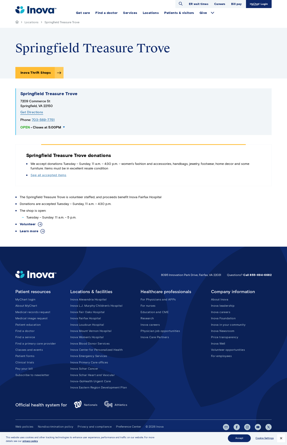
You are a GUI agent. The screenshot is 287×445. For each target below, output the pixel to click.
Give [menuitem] (203, 13)
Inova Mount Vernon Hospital (90, 331)
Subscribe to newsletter (32, 375)
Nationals (86, 405)
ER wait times (198, 4)
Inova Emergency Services (88, 356)
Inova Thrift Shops (35, 73)
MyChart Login (259, 4)
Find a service (25, 337)
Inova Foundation (223, 318)
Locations (32, 22)
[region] (143, 438)
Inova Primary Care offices (89, 362)
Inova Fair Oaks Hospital (87, 312)
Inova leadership (222, 305)
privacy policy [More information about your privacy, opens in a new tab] (30, 441)
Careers (219, 4)
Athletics (115, 405)
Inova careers (150, 324)
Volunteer (28, 224)
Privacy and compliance (95, 426)
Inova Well (218, 343)
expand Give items (212, 13)
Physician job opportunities (160, 331)
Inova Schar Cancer (84, 368)
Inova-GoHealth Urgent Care (90, 381)
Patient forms (24, 356)
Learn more (29, 231)
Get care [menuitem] (83, 13)
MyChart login (25, 299)
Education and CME (155, 312)
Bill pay (236, 4)
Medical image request (31, 318)
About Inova (219, 299)
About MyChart (26, 305)
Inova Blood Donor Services (90, 343)
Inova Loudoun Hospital (87, 324)
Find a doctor (25, 331)
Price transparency (224, 337)
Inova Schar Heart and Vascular (92, 375)
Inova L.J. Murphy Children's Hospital (96, 305)
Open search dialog (180, 3)
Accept (239, 438)
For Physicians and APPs (158, 299)
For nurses (148, 305)
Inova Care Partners (155, 337)
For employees (221, 356)
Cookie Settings (265, 438)
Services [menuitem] (130, 13)
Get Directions (31, 112)
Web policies (24, 426)
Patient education (28, 324)
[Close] (281, 438)
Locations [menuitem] (151, 13)
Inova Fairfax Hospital (85, 318)
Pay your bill (24, 368)
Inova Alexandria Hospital (88, 299)
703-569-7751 (43, 120)
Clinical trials (24, 362)
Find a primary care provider (35, 343)
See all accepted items (48, 175)
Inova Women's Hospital (87, 337)
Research (147, 318)
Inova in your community (228, 324)
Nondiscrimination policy (55, 426)
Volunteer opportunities (228, 349)
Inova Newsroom (222, 331)
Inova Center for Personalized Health (96, 349)
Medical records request (32, 312)
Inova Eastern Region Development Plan (98, 387)
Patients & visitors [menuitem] (179, 13)
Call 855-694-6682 (257, 275)
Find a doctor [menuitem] (106, 13)
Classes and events (29, 349)
